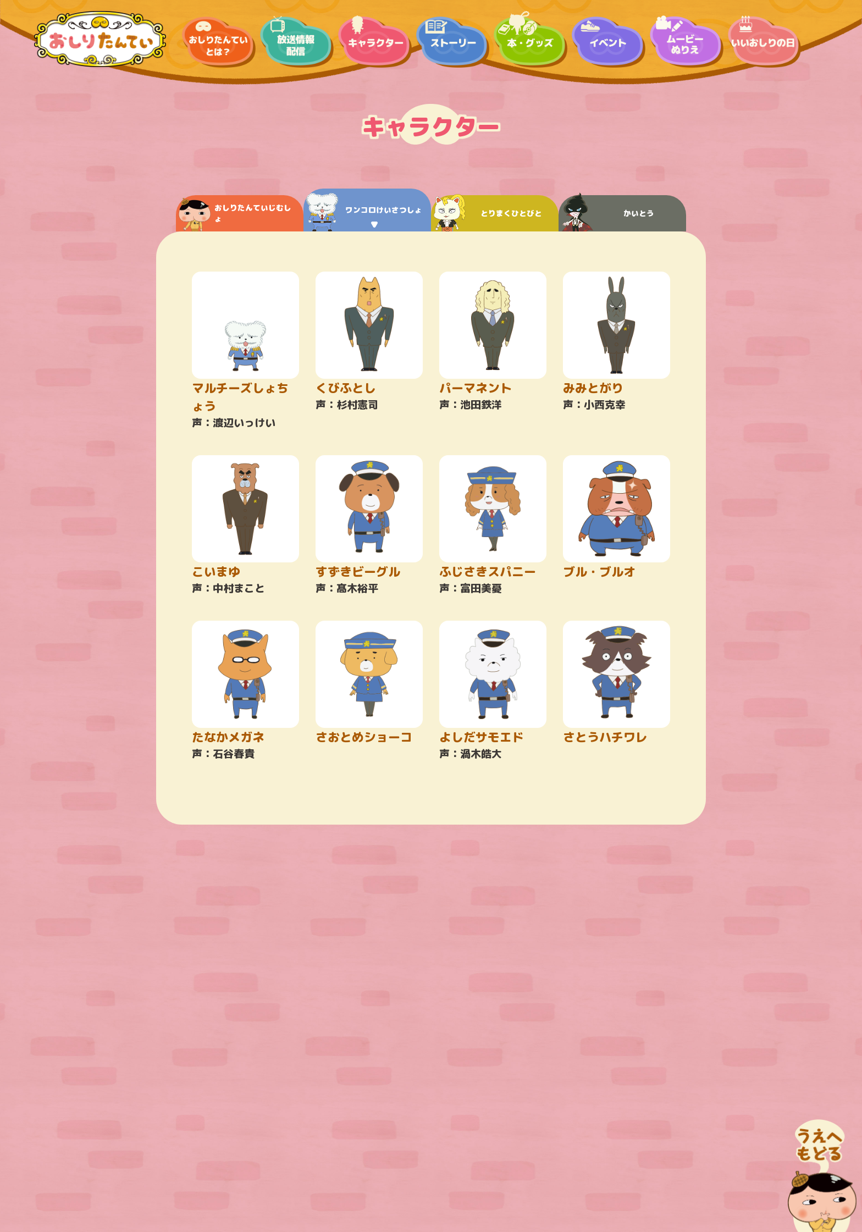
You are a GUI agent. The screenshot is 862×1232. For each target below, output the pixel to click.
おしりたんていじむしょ (235, 214)
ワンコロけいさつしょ (364, 212)
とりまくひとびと (488, 213)
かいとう (607, 213)
